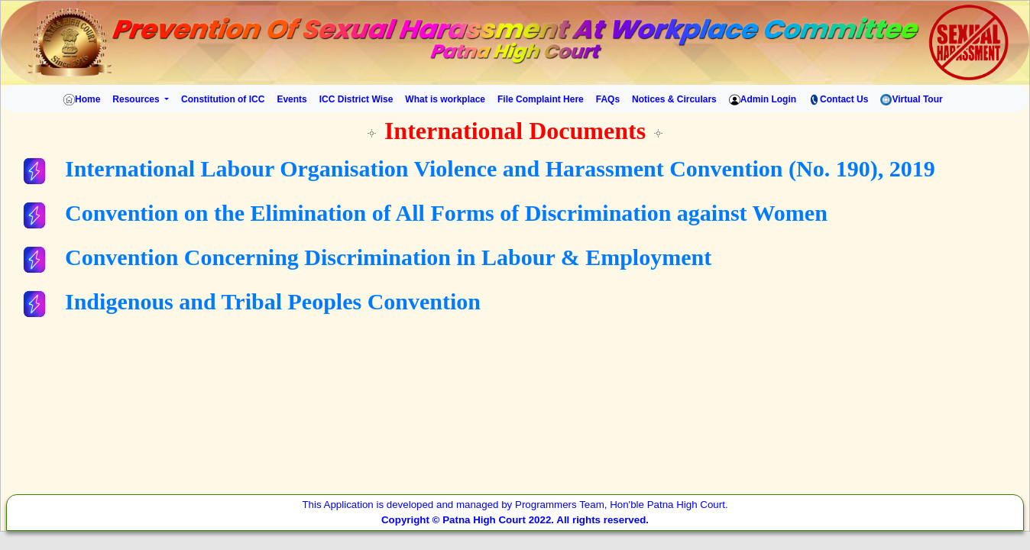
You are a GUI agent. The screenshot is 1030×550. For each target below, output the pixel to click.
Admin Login (762, 99)
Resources (137, 99)
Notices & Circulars (674, 99)
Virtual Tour (911, 99)
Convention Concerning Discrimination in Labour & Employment (388, 257)
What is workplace (445, 99)
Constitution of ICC (222, 99)
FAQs (608, 99)
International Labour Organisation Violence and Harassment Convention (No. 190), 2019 (500, 168)
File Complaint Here (540, 99)
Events (291, 99)
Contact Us (838, 99)
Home (79, 99)
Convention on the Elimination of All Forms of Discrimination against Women (446, 212)
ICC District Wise (356, 99)
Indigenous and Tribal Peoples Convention (273, 301)
